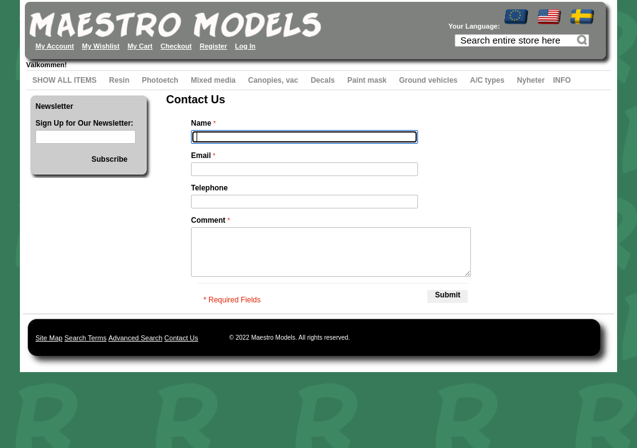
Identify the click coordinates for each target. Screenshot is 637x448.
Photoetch (160, 80)
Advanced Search (135, 338)
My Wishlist (100, 46)
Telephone (209, 188)
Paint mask (366, 80)
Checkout (176, 46)
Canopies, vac (273, 80)
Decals (322, 80)
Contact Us (181, 338)
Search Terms (85, 338)
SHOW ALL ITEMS (64, 80)
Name (201, 123)
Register (213, 46)
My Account (54, 46)
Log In (245, 46)
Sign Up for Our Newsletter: (84, 123)
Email (201, 155)
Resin (119, 80)
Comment (208, 220)
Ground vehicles (428, 80)
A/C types (487, 80)
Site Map (48, 338)
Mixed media (213, 80)
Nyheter (531, 80)
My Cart (140, 46)
